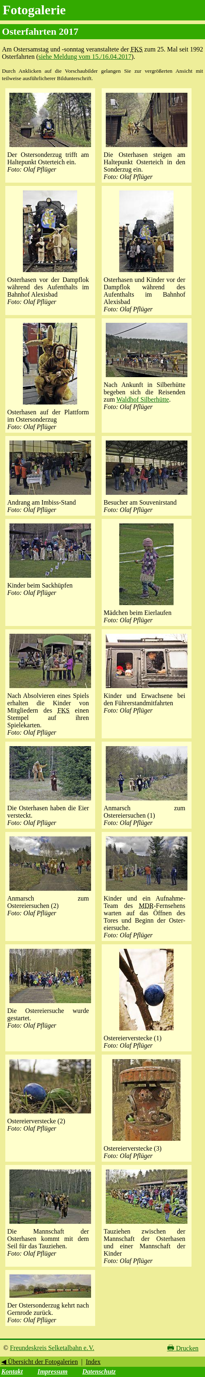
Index (93, 1361)
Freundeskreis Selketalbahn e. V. (52, 1347)
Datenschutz (99, 1371)
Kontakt (11, 1371)
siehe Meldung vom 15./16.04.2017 (84, 56)
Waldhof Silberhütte (142, 399)
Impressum (53, 1371)
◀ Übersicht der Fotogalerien (39, 1361)
